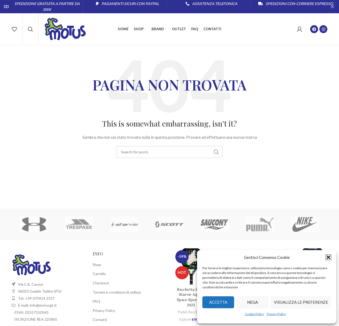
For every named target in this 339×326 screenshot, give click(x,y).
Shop (97, 264)
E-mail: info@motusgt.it (37, 305)
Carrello (99, 273)
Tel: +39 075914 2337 (36, 298)
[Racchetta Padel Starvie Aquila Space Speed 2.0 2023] (191, 266)
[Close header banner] (332, 6)
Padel (182, 312)
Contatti (100, 319)
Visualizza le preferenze (301, 302)
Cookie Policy (254, 314)
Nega (252, 302)
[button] (328, 257)
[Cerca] (30, 29)
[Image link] (31, 264)
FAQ (96, 301)
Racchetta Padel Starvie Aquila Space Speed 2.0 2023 (191, 297)
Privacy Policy (276, 314)
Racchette (196, 312)
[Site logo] (65, 29)
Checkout (101, 283)
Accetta (218, 302)
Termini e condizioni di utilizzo (117, 292)
